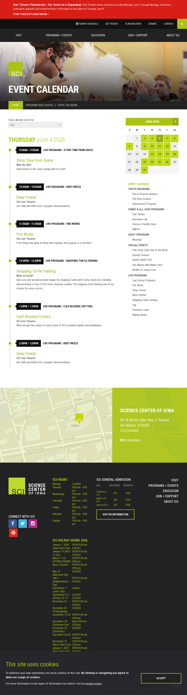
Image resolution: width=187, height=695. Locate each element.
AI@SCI (136, 229)
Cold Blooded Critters (78, 306)
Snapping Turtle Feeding (82, 260)
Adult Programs (138, 234)
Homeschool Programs (144, 203)
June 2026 (152, 122)
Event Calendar (138, 184)
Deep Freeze (73, 186)
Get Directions (130, 440)
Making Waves (139, 314)
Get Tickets (112, 23)
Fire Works (73, 223)
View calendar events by (21, 120)
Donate (153, 23)
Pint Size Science (141, 198)
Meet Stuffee (139, 295)
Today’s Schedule (87, 23)
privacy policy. (94, 683)
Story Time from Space (78, 150)
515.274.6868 (129, 431)
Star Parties (138, 214)
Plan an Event (133, 23)
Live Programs (52, 150)
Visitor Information (115, 514)
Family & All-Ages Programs (146, 209)
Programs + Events (59, 35)
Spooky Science (140, 255)
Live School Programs (143, 280)
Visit (19, 35)
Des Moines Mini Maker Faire (147, 265)
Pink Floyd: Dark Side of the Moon (150, 250)
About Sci (173, 35)
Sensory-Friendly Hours (144, 224)
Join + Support (137, 35)
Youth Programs (139, 189)
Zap (134, 305)
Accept (161, 678)
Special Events (138, 245)
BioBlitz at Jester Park (144, 270)
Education (98, 35)
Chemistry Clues (140, 309)
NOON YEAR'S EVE (142, 260)
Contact (169, 23)
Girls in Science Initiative (145, 194)
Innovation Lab (139, 219)
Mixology (137, 239)
